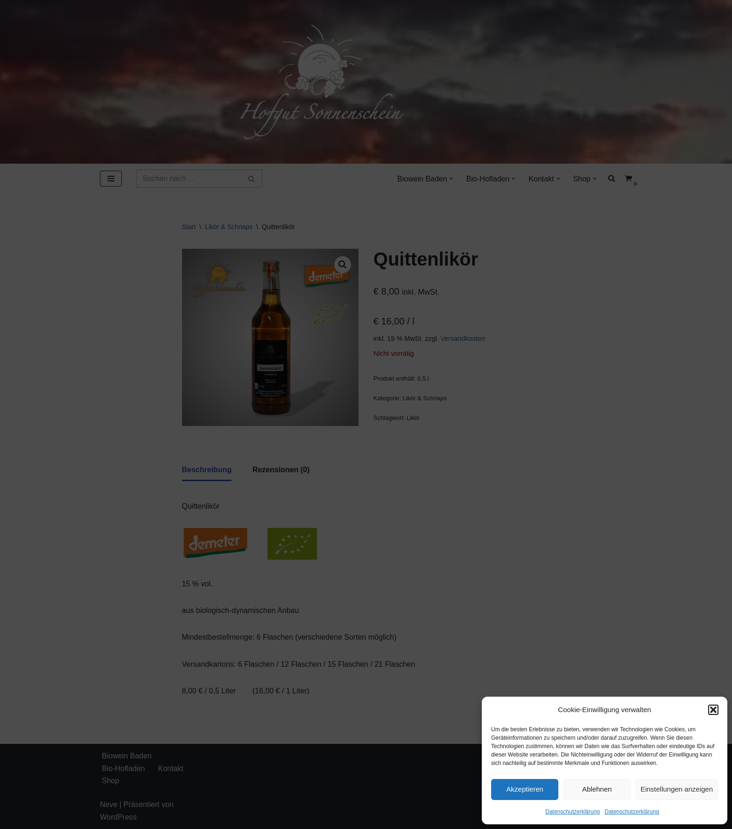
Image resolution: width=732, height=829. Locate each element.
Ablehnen (597, 789)
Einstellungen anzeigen (676, 789)
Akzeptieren (525, 789)
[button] (713, 709)
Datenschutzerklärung (572, 811)
